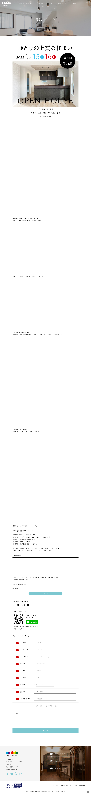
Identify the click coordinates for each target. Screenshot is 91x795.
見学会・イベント (62, 3)
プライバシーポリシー (66, 786)
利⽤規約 (57, 792)
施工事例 (41, 3)
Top (88, 792)
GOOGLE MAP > (25, 766)
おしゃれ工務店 (54, 786)
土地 (51, 3)
